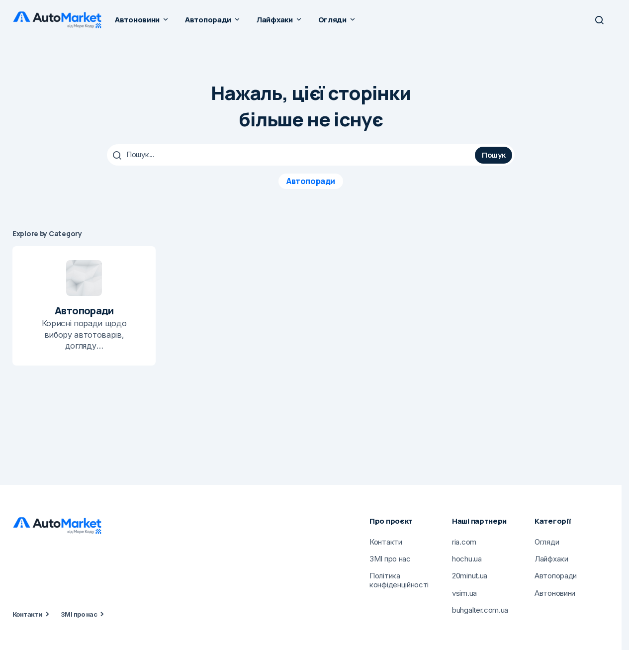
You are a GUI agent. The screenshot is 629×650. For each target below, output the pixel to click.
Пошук (494, 154)
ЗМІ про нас (79, 614)
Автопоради (310, 180)
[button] (599, 20)
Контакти (27, 614)
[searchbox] (292, 155)
